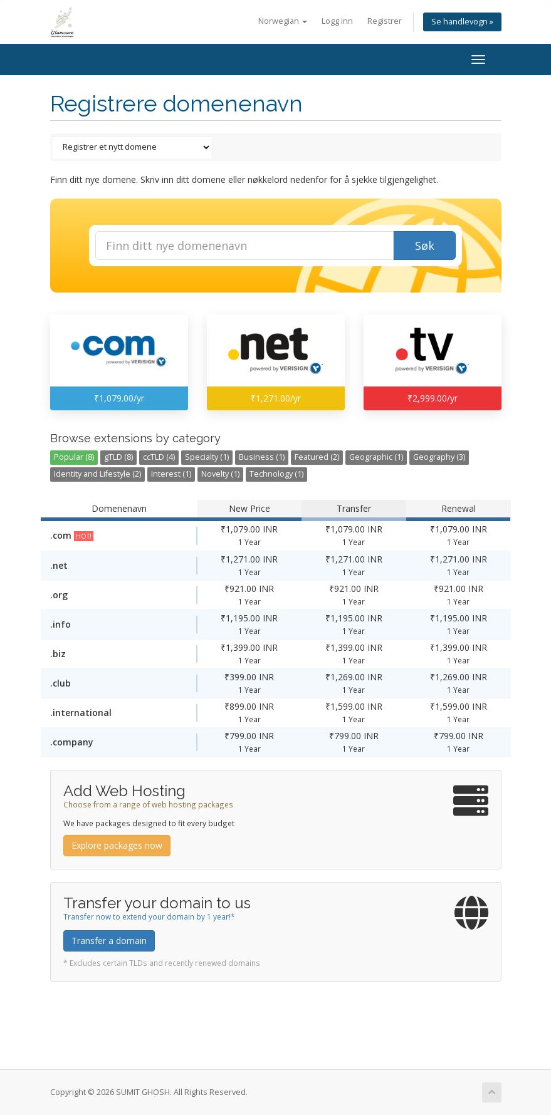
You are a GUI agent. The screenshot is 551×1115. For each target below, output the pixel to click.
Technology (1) (276, 474)
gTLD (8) (118, 457)
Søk (424, 245)
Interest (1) (171, 474)
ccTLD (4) (159, 457)
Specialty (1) (207, 457)
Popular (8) (74, 457)
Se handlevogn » (462, 21)
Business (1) (262, 457)
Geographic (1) (376, 457)
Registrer (384, 21)
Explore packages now (116, 845)
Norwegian (282, 21)
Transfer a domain (109, 940)
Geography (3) (439, 457)
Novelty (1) (220, 474)
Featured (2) (317, 457)
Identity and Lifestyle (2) (97, 474)
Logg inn (337, 21)
